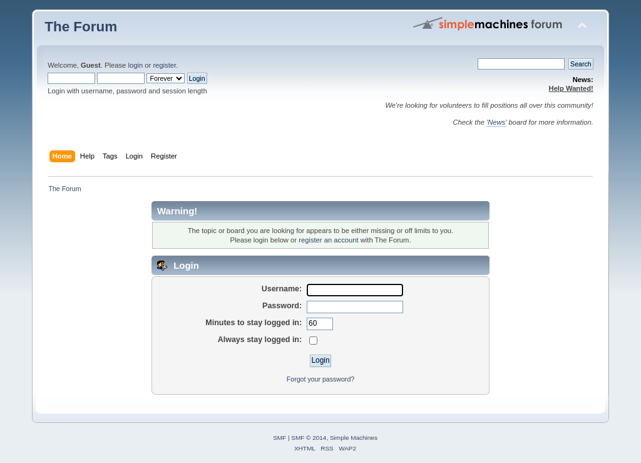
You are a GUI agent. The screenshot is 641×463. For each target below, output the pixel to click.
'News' (496, 122)
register (164, 65)
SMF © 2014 (308, 437)
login (135, 65)
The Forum (80, 26)
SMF (279, 437)
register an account (328, 240)
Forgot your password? (320, 379)
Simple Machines (353, 437)
